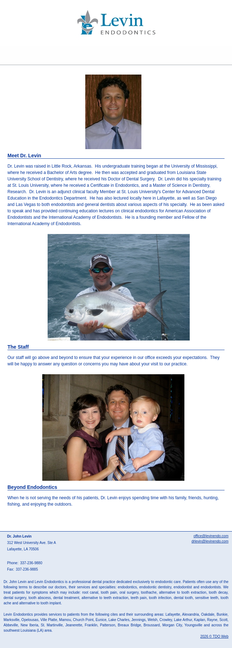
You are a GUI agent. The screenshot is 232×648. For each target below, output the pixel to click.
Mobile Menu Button (5, 55)
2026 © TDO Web (214, 636)
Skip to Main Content (19, 2)
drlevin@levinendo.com (209, 541)
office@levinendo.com (211, 536)
